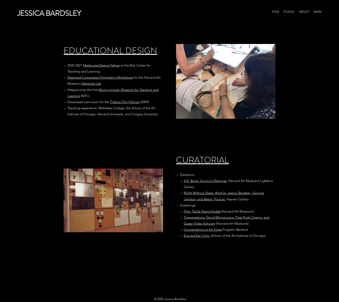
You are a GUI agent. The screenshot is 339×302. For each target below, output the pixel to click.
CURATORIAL (202, 160)
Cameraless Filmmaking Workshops (107, 77)
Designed (74, 77)
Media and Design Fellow (101, 65)
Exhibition (187, 175)
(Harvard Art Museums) (219, 211)
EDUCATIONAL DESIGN (110, 50)
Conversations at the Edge (203, 229)
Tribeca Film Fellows (124, 102)
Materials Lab (91, 83)
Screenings (187, 205)
